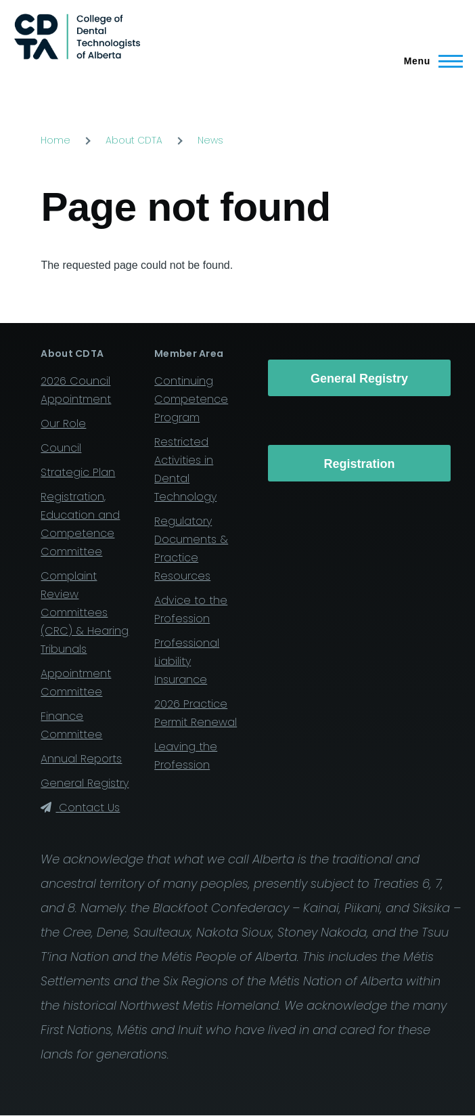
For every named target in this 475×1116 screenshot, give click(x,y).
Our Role (63, 423)
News (210, 140)
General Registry (85, 783)
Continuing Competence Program (191, 399)
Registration (359, 464)
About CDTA (134, 140)
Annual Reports (81, 759)
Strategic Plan (78, 472)
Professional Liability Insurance (186, 661)
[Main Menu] (429, 61)
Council (61, 448)
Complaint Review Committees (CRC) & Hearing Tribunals (85, 612)
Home (55, 140)
